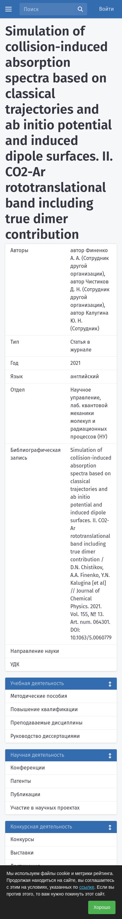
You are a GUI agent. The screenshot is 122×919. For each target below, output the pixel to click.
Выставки (22, 853)
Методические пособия (38, 696)
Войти (106, 9)
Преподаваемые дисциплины (46, 723)
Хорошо (101, 907)
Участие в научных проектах (45, 808)
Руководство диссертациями (45, 736)
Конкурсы (22, 839)
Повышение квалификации (44, 709)
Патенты (20, 781)
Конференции (27, 768)
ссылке (86, 887)
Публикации (25, 794)
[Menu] (8, 9)
